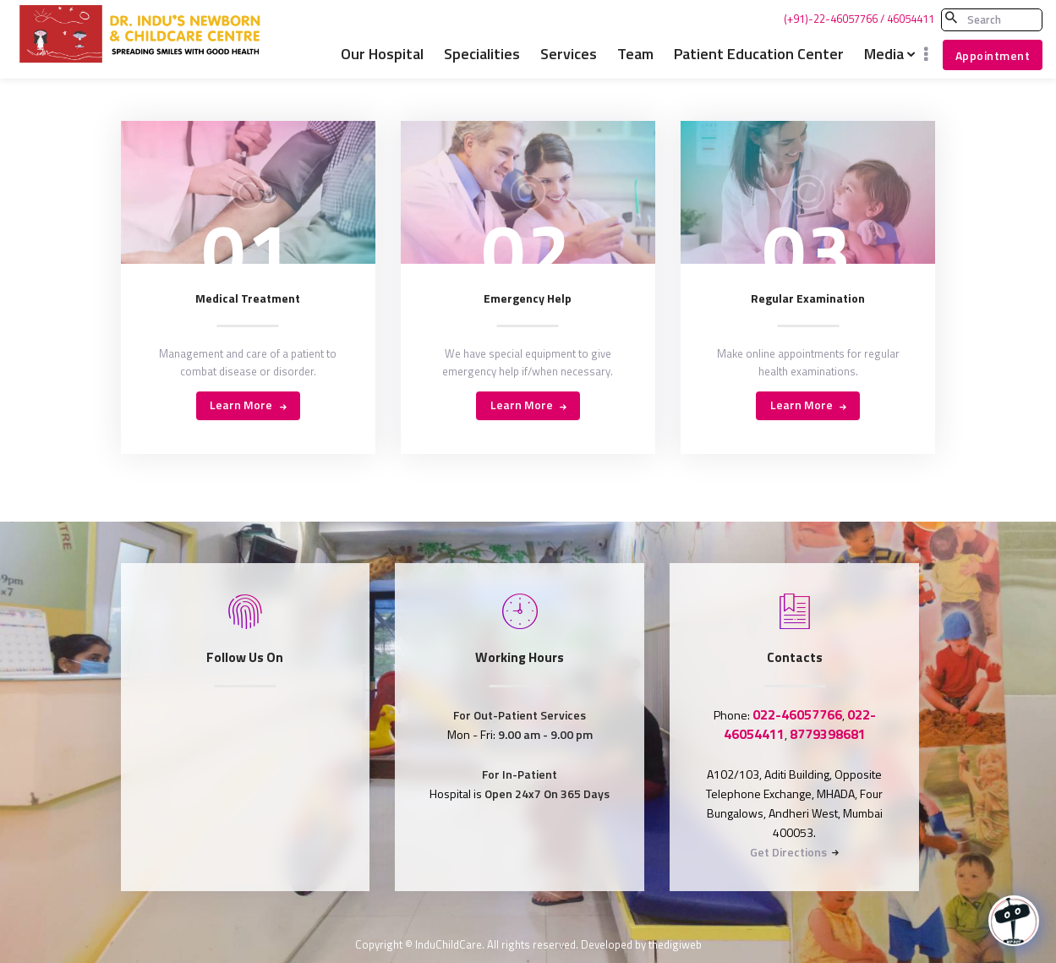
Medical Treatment (247, 298)
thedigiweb (675, 944)
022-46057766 (797, 714)
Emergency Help (528, 298)
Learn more (241, 404)
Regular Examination (808, 298)
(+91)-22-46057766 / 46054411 (859, 18)
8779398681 (828, 734)
